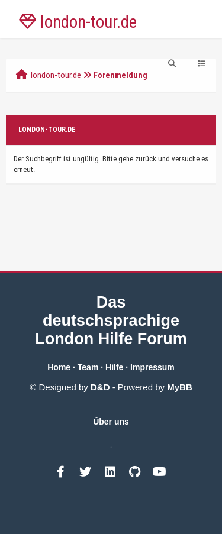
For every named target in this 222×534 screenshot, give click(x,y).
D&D (100, 387)
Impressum (152, 367)
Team (88, 367)
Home (58, 367)
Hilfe (114, 367)
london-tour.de (56, 75)
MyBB (179, 387)
